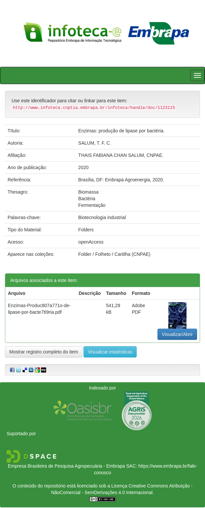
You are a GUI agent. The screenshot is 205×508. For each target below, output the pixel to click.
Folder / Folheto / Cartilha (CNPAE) (114, 254)
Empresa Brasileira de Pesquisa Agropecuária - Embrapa (66, 466)
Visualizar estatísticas (110, 351)
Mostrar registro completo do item (43, 351)
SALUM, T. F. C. (94, 143)
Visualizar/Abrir (177, 334)
